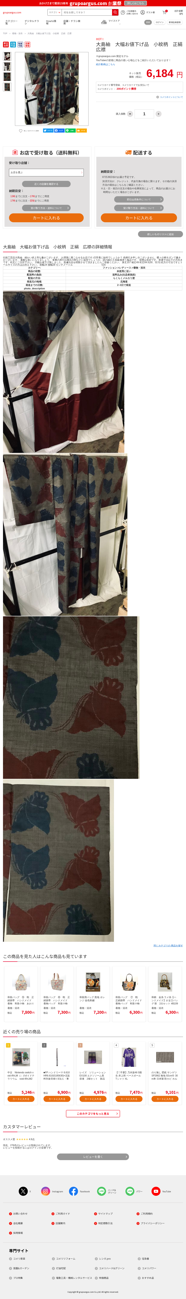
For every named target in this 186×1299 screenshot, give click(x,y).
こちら (120, 185)
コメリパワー (149, 1268)
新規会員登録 (175, 22)
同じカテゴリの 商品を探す (168, 945)
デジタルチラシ (32, 22)
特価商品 (104, 1278)
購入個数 (121, 114)
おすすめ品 (148, 1278)
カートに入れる (46, 217)
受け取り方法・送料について (46, 208)
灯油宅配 (61, 1268)
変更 (148, 22)
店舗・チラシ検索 (71, 22)
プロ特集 (18, 1278)
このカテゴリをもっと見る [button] (93, 1113)
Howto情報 (51, 22)
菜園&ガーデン (21, 1268)
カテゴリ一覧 (11, 22)
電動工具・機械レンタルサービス (74, 1278)
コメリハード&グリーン (111, 1268)
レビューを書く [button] (93, 1157)
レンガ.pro (105, 1258)
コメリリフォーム (65, 1258)
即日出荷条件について (139, 199)
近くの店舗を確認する (46, 184)
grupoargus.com (12, 12)
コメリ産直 (19, 1258)
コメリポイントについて (171, 97)
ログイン (160, 22)
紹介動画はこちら (105, 64)
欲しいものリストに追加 (160, 234)
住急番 (145, 1258)
